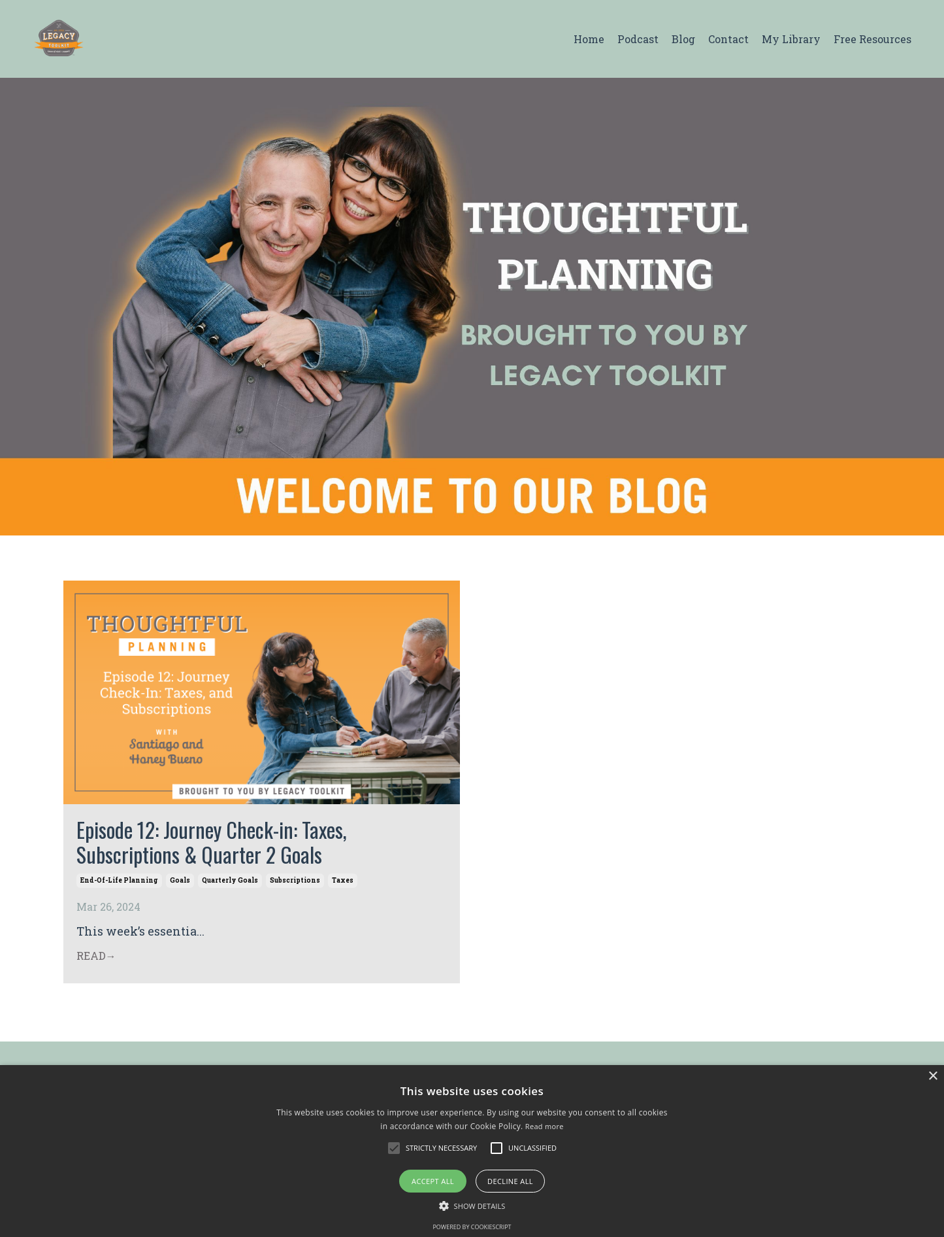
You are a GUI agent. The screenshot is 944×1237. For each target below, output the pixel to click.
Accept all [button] (433, 1181)
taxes (342, 880)
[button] (394, 1148)
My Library (791, 39)
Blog (683, 39)
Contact (728, 39)
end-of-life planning (119, 880)
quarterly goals (230, 880)
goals (180, 880)
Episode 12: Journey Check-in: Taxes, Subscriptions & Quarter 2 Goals (211, 842)
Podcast (638, 39)
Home (589, 39)
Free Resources (872, 39)
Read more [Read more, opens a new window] (544, 1126)
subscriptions (295, 880)
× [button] (932, 1076)
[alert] (472, 1151)
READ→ (96, 955)
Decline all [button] (510, 1181)
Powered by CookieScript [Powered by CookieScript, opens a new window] (471, 1227)
